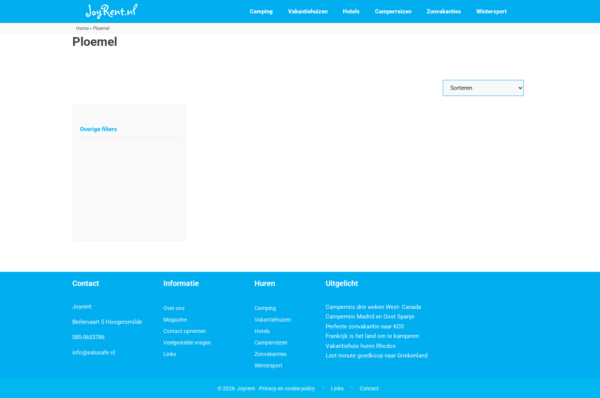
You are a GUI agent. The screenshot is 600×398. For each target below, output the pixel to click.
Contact (369, 388)
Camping (261, 11)
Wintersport (491, 11)
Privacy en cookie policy (287, 388)
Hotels (351, 11)
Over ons (173, 308)
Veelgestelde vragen (187, 343)
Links (169, 354)
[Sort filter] (483, 88)
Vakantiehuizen (308, 11)
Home (82, 28)
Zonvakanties (444, 11)
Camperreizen (393, 11)
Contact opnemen (184, 331)
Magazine (175, 320)
